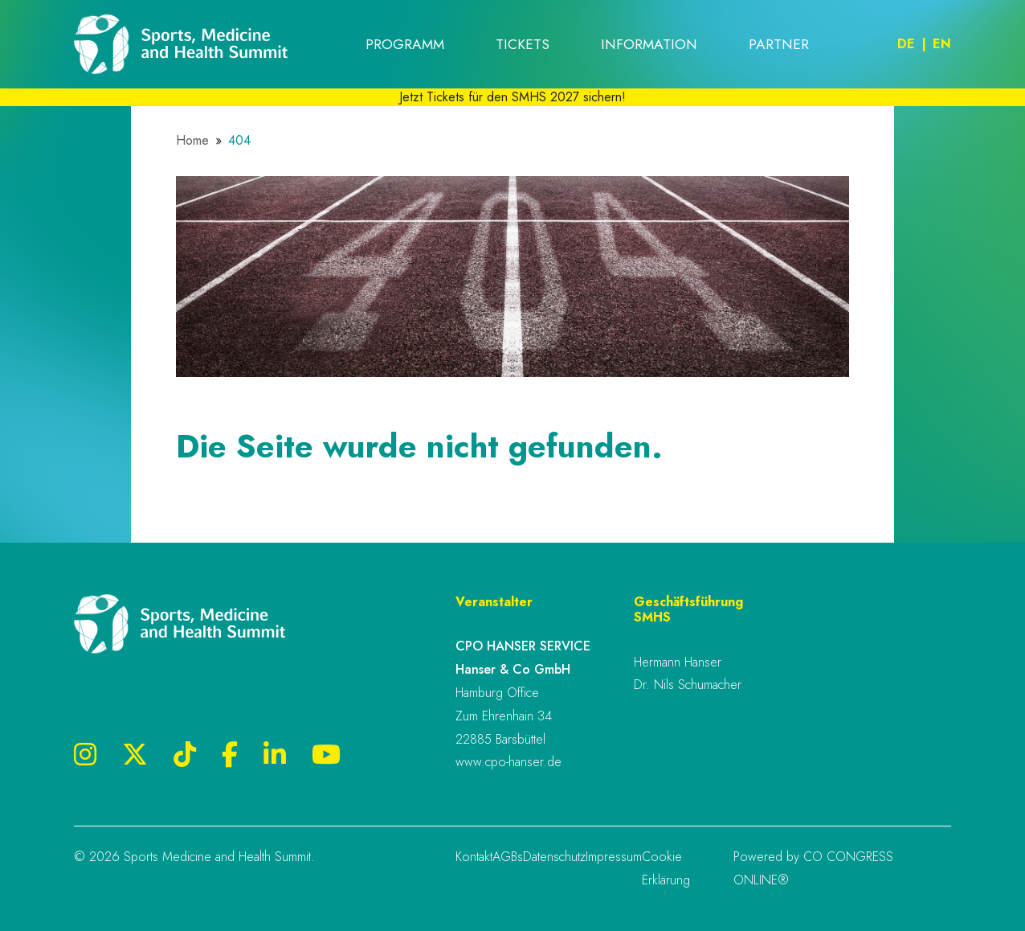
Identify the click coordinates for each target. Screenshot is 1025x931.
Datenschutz (554, 856)
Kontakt (473, 856)
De (906, 44)
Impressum (614, 856)
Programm (404, 44)
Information (649, 44)
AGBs (507, 856)
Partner (779, 44)
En (942, 44)
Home (192, 141)
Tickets (522, 44)
